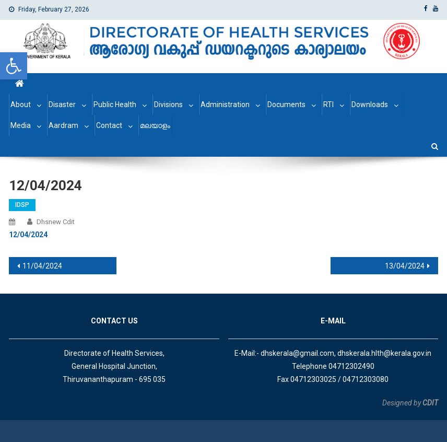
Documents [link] (286, 104)
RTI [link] (328, 104)
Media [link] (20, 125)
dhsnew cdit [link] (56, 222)
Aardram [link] (63, 125)
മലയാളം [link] (155, 125)
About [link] (20, 104)
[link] (13, 65)
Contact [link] (109, 125)
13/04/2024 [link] (405, 266)
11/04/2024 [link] (42, 266)
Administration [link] (225, 104)
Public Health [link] (114, 104)
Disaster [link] (62, 104)
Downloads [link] (369, 104)
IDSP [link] (22, 204)
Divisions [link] (168, 104)
